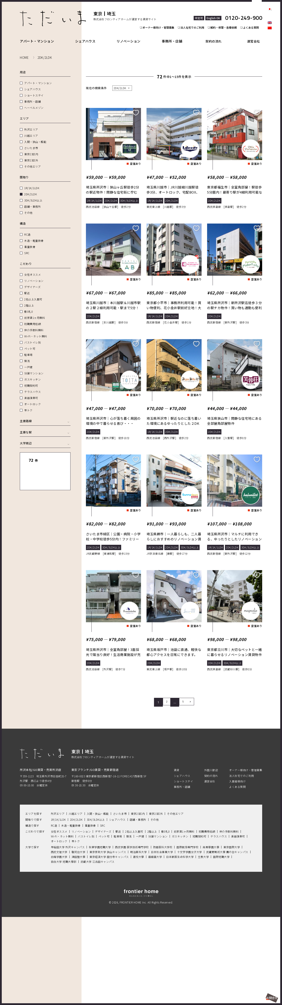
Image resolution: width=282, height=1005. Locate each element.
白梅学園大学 (59, 943)
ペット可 (29, 343)
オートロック (32, 399)
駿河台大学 (78, 938)
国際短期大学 (221, 943)
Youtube (269, 61)
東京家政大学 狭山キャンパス (107, 938)
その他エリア (32, 161)
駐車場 (28, 349)
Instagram (269, 46)
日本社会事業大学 (162, 938)
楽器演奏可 (31, 393)
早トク (28, 405)
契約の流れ (217, 36)
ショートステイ (34, 90)
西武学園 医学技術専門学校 (132, 933)
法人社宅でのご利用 (193, 19)
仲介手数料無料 (34, 325)
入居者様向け (237, 867)
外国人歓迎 (211, 856)
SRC (27, 248)
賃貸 (176, 856)
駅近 (27, 288)
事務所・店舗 (176, 36)
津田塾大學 (78, 943)
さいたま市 (31, 143)
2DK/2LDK (30, 189)
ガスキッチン (32, 374)
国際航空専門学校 (187, 933)
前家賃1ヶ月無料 (34, 312)
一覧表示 (33, 468)
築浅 (27, 356)
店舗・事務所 (32, 201)
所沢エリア (31, 124)
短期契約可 (31, 380)
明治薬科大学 (138, 938)
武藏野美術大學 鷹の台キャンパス (227, 938)
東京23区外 (31, 155)
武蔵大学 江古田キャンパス (98, 948)
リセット (57, 455)
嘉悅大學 (138, 943)
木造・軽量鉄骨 (34, 235)
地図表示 (57, 468)
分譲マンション (34, 368)
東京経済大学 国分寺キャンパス (109, 943)
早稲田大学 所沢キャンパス (68, 933)
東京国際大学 (231, 933)
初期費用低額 (32, 319)
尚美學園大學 (211, 933)
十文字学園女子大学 (189, 938)
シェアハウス (86, 36)
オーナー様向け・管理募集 (158, 19)
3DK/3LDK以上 (33, 195)
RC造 (27, 229)
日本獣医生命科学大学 (180, 943)
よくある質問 (254, 19)
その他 (28, 207)
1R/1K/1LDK (31, 183)
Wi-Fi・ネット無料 (35, 331)
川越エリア (31, 130)
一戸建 (28, 362)
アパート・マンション (37, 36)
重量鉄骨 (29, 242)
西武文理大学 (59, 938)
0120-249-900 (243, 13)
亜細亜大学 (155, 943)
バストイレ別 (32, 337)
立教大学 (203, 943)
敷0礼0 (28, 306)
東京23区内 (31, 149)
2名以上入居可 (33, 294)
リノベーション (131, 36)
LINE (269, 53)
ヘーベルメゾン (34, 102)
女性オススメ (32, 269)
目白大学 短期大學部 (63, 948)
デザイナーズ (32, 282)
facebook (269, 38)
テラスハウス (32, 386)
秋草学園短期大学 (100, 933)
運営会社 (255, 36)
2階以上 (29, 300)
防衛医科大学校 (163, 933)
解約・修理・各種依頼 (225, 19)
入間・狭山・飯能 (35, 137)
